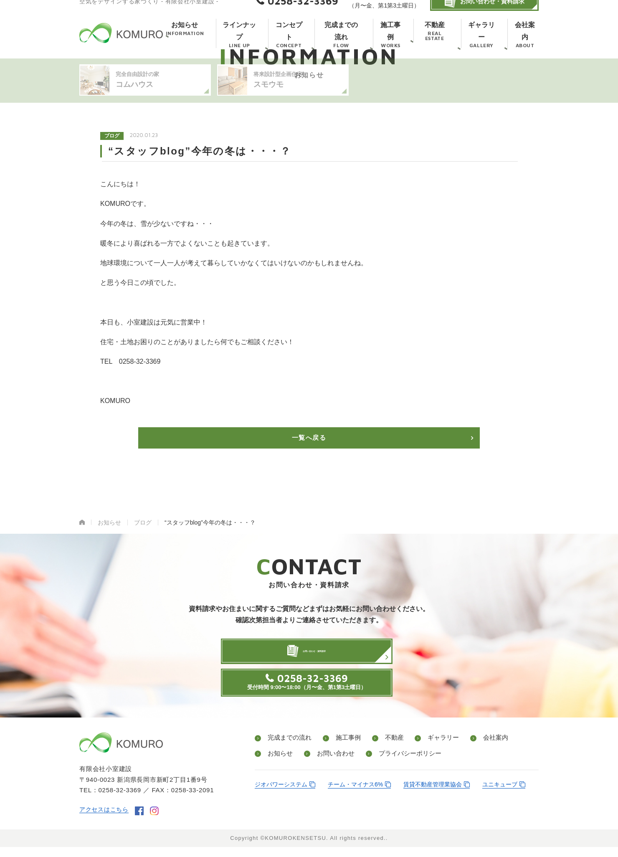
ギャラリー (430, 749)
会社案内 (478, 749)
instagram (157, 821)
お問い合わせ (330, 764)
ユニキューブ (499, 794)
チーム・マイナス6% (355, 794)
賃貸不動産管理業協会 (432, 794)
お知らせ (278, 764)
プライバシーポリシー (401, 764)
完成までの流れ (288, 749)
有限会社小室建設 (121, 42)
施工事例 (343, 749)
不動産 (385, 749)
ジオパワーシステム (281, 794)
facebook (142, 821)
